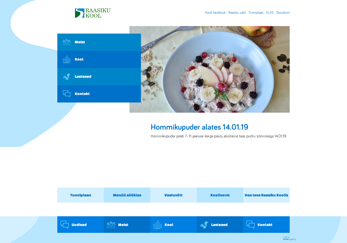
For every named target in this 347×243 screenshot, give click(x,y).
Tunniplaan (256, 12)
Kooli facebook (215, 12)
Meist (74, 42)
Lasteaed (77, 76)
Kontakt (76, 94)
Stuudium (283, 12)
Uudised (73, 225)
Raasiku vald (237, 12)
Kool (73, 59)
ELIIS (270, 12)
